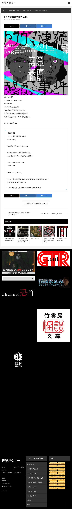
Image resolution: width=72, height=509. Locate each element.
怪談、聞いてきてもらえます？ (36, 476)
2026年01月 (61, 487)
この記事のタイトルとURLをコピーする (36, 203)
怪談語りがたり (31, 484)
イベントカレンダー (7, 486)
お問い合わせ (17, 472)
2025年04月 (53, 476)
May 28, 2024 (36, 188)
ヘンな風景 (30, 464)
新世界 (29, 496)
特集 (28, 500)
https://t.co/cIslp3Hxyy (31, 179)
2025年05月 (61, 476)
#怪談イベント (44, 179)
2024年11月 (61, 468)
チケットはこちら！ (10, 123)
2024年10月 (53, 468)
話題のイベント (6, 483)
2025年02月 (53, 474)
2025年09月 (61, 482)
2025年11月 (61, 485)
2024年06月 (7, 19)
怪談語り (4, 478)
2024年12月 (53, 471)
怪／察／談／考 (31, 492)
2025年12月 (53, 487)
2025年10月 (53, 485)
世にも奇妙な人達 (32, 468)
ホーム (3, 467)
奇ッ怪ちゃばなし (32, 472)
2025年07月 (61, 479)
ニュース (4, 470)
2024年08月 (53, 466)
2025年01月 (61, 471)
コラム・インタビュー (7, 474)
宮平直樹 (13, 19)
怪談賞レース (5, 480)
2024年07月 (61, 463)
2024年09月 (61, 466)
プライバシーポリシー (19, 469)
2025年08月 (53, 482)
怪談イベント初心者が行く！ (35, 480)
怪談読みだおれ (31, 488)
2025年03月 (61, 474)
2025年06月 (53, 479)
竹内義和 (18, 19)
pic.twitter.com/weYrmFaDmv (16, 182)
